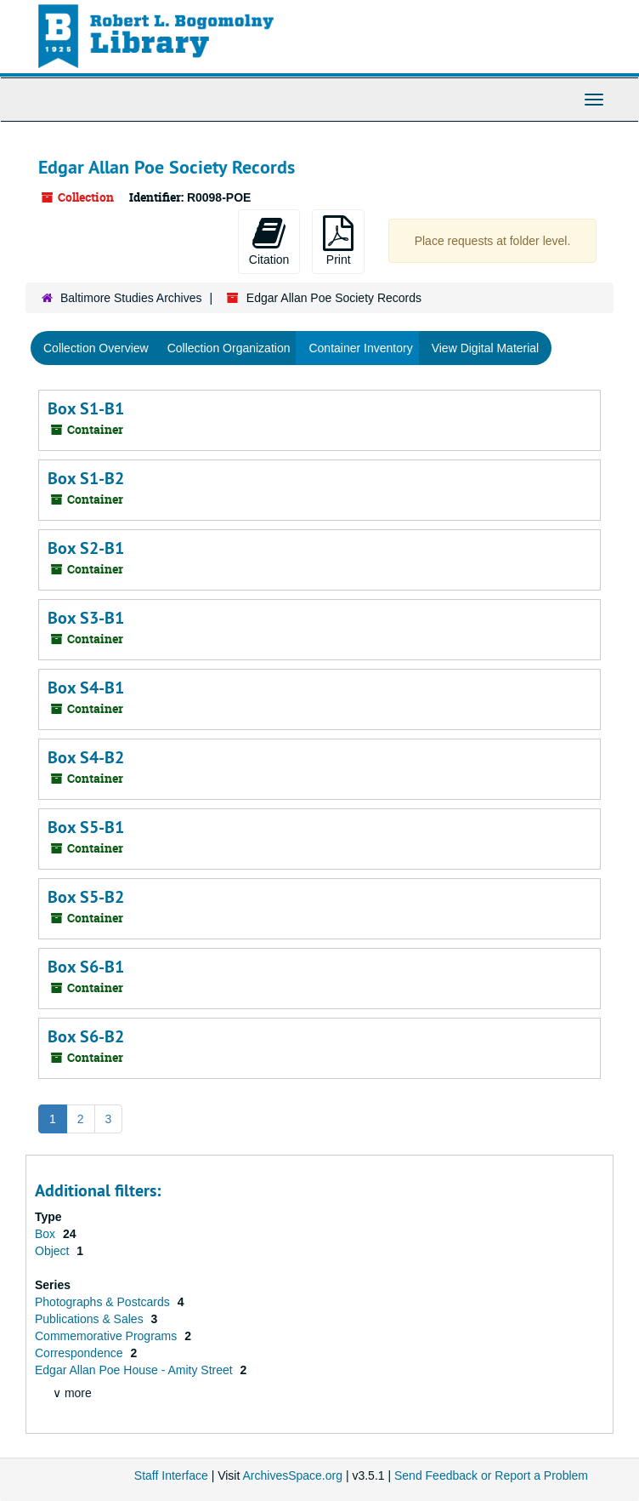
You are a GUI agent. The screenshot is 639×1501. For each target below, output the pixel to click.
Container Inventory (360, 348)
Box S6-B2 (86, 1036)
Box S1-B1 (86, 408)
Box (47, 1234)
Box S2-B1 (86, 548)
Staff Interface (171, 1475)
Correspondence (80, 1353)
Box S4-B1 (86, 687)
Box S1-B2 (86, 478)
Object (53, 1251)
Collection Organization (229, 348)
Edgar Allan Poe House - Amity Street (135, 1370)
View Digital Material (486, 348)
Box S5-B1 (86, 827)
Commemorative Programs (107, 1336)
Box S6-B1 (86, 967)
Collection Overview (96, 348)
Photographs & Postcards (104, 1302)
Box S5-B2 (86, 897)
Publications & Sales (91, 1319)
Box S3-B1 (86, 618)
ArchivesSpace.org (292, 1475)
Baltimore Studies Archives (131, 298)
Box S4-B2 (86, 757)
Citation (269, 240)
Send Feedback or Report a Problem (491, 1475)
